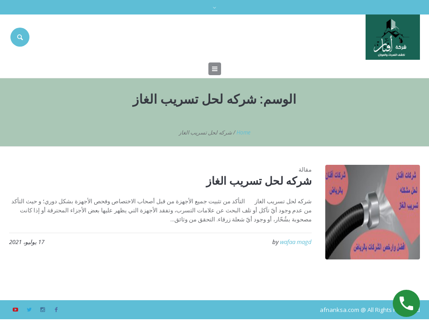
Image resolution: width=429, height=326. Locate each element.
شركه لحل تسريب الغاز (259, 180)
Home (243, 132)
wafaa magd (296, 242)
